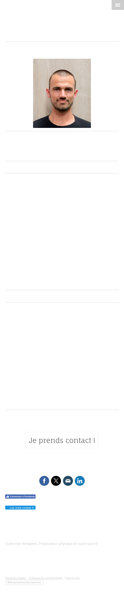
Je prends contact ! (62, 440)
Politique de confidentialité (45, 578)
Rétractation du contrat (24, 582)
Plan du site (72, 578)
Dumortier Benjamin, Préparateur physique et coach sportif (51, 543)
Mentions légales (15, 578)
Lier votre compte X (20, 507)
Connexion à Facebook (20, 496)
